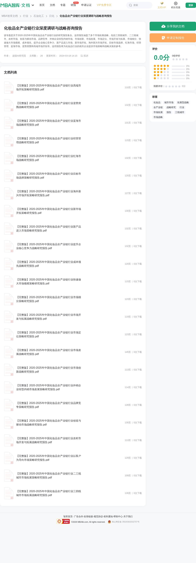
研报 (73, 4)
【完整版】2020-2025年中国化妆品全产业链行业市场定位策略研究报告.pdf (48, 334)
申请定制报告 (172, 38)
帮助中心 (118, 516)
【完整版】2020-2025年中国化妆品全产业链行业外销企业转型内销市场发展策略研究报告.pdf (48, 387)
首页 (42, 5)
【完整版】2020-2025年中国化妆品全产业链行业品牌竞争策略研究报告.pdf (48, 405)
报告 (169, 112)
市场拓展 (158, 112)
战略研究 (171, 107)
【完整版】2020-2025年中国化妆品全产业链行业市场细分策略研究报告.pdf (48, 299)
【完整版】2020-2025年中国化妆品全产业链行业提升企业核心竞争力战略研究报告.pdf (48, 246)
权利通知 (108, 516)
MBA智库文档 (10, 16)
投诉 (84, 55)
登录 (190, 5)
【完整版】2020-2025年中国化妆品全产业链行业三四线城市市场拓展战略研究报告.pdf (48, 493)
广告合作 (78, 516)
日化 (51, 16)
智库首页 (68, 516)
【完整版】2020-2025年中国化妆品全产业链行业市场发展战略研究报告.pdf (48, 352)
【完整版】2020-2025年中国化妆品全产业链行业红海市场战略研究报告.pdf (48, 158)
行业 (25, 16)
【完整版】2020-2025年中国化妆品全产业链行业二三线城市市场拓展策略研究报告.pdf (48, 475)
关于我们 (128, 516)
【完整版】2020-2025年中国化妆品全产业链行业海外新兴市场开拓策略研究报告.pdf (48, 193)
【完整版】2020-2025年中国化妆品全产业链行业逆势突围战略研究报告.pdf (48, 105)
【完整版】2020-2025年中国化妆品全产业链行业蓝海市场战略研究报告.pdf (48, 122)
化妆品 (157, 102)
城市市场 (168, 102)
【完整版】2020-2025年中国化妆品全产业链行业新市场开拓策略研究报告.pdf (48, 211)
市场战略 (158, 117)
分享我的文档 (172, 26)
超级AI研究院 (19, 55)
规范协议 (98, 516)
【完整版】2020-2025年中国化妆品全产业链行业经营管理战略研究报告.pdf (48, 140)
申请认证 (86, 5)
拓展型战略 (183, 102)
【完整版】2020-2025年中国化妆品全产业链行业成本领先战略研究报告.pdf (48, 264)
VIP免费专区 (104, 5)
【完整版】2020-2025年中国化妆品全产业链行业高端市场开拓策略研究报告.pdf (48, 87)
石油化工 (38, 16)
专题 (62, 5)
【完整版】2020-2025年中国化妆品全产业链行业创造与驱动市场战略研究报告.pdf (48, 422)
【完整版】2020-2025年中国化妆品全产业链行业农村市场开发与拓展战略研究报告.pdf (48, 440)
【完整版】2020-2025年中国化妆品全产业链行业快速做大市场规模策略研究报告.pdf (48, 281)
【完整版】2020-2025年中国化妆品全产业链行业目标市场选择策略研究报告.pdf (48, 175)
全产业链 (158, 107)
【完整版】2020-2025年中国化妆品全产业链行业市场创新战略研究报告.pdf (48, 369)
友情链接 (88, 516)
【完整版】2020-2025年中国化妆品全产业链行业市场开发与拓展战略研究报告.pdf (48, 316)
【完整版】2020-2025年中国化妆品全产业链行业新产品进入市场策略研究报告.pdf (48, 228)
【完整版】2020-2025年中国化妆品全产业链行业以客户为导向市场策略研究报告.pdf (48, 458)
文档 (52, 5)
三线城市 (179, 112)
